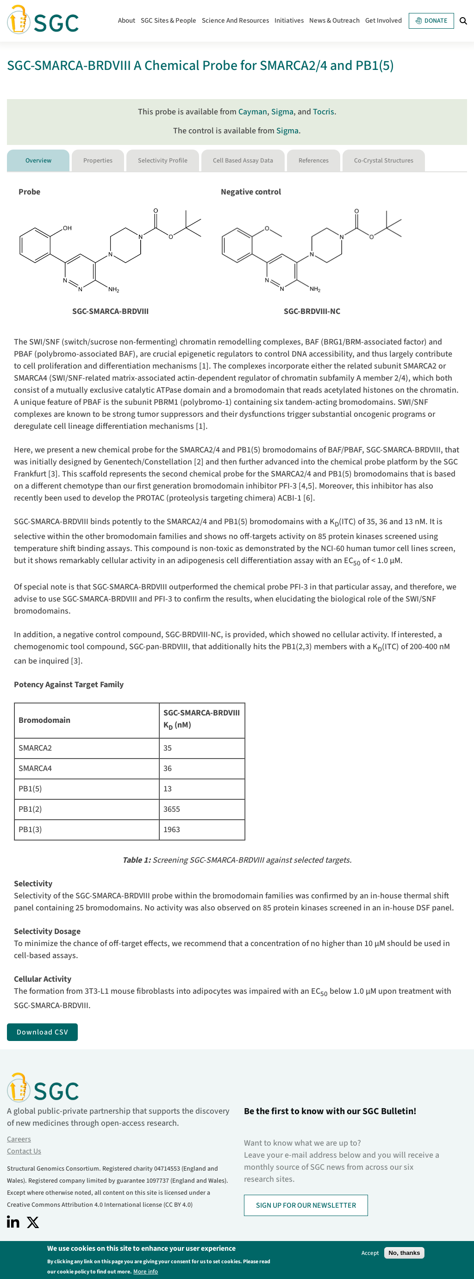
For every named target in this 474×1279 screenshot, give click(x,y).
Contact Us (24, 1151)
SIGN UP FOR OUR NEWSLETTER (306, 1205)
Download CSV (42, 1032)
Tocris (323, 112)
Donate (431, 20)
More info (145, 1272)
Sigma (282, 112)
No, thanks (404, 1254)
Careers (19, 1139)
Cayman (252, 112)
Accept (370, 1254)
